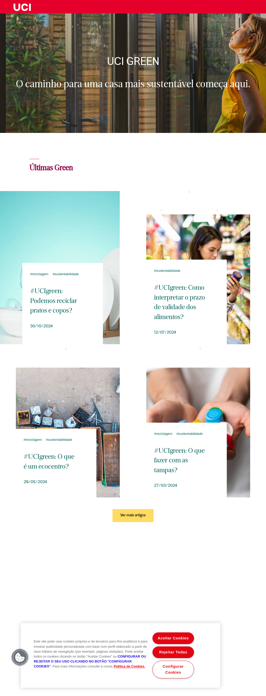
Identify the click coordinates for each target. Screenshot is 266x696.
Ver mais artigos (133, 515)
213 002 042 (11, 614)
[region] (120, 655)
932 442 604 (77, 614)
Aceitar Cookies (173, 638)
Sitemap (260, 666)
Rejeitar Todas (173, 652)
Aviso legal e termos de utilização (20, 666)
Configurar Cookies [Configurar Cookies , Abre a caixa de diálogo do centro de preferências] (173, 669)
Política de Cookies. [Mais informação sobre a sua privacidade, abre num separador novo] (129, 666)
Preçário (239, 666)
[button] (20, 657)
